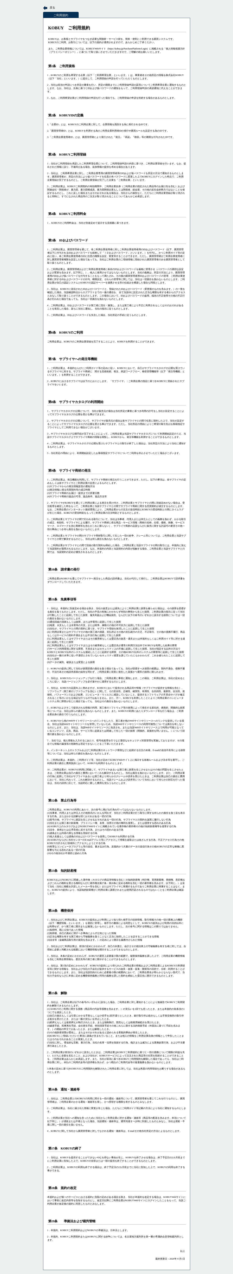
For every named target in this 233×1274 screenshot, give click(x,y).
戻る (52, 7)
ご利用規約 (60, 15)
